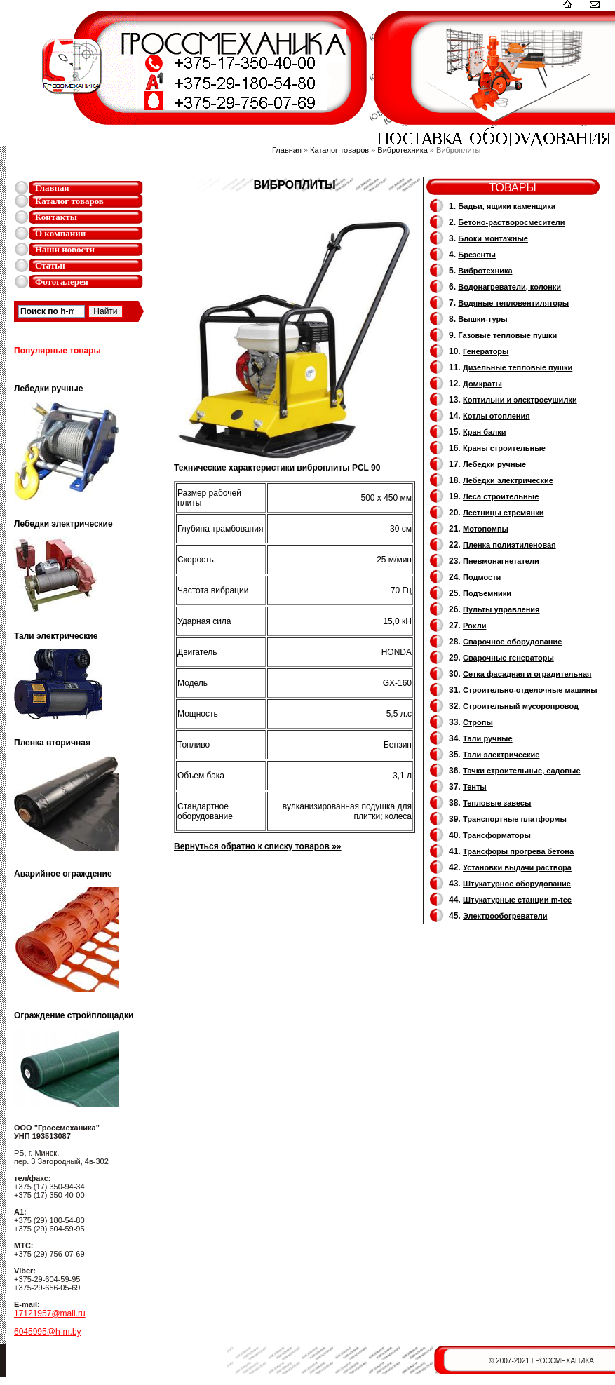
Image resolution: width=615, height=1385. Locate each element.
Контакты (56, 217)
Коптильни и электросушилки (520, 400)
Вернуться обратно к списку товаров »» (258, 846)
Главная (52, 187)
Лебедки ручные (494, 464)
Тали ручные (488, 738)
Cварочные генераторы (508, 658)
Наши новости (65, 249)
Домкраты (482, 383)
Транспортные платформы (515, 819)
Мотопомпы (485, 529)
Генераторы (485, 351)
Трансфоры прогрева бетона (518, 851)
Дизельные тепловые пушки (517, 367)
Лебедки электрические (508, 480)
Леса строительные (501, 496)
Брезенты (477, 254)
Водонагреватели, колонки (509, 287)
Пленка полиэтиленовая (509, 545)
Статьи (50, 265)
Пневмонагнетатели (501, 561)
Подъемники (487, 593)
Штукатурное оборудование (517, 883)
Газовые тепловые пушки (507, 335)
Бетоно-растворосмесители (511, 222)
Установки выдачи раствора (517, 867)
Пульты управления (501, 609)
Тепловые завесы (497, 803)
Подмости (482, 577)
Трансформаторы (497, 835)
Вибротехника (402, 150)
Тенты (475, 787)
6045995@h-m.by (47, 1332)
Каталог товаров (69, 201)
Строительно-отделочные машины (530, 690)
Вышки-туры (482, 319)
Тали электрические (501, 754)
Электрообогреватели (505, 916)
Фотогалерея (61, 281)
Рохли (474, 625)
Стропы (478, 722)
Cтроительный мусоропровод (521, 706)
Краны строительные (504, 448)
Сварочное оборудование (512, 641)
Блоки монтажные (493, 238)
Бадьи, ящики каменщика (506, 206)
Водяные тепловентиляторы (513, 303)
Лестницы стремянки (503, 512)
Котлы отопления (496, 416)
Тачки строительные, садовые (522, 770)
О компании (60, 233)
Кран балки (484, 432)
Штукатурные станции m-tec (517, 900)
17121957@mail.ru (50, 1313)
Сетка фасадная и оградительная (527, 674)
